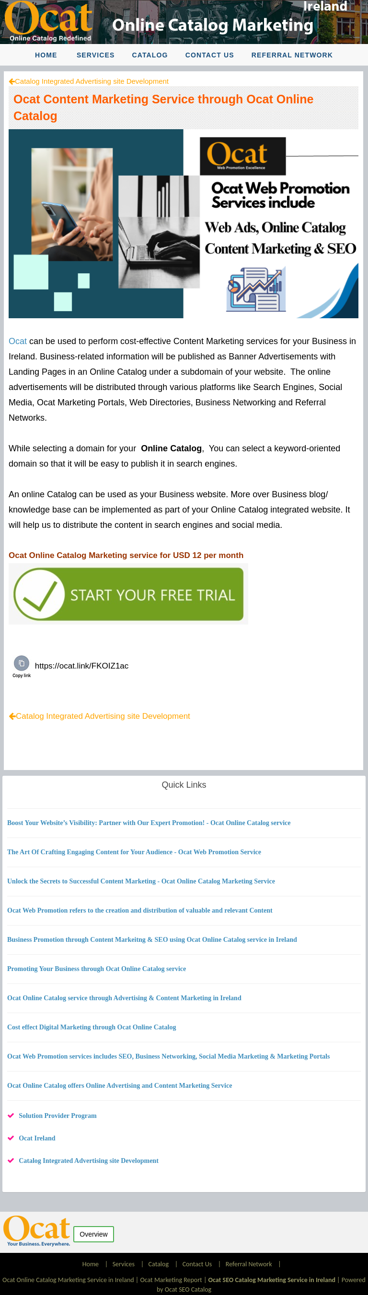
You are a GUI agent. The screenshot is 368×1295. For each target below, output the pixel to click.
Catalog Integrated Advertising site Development (92, 81)
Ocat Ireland (37, 1138)
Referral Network (292, 55)
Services (96, 55)
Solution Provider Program (58, 1115)
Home (46, 55)
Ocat (18, 341)
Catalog (150, 55)
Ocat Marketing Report (171, 1280)
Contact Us (209, 55)
